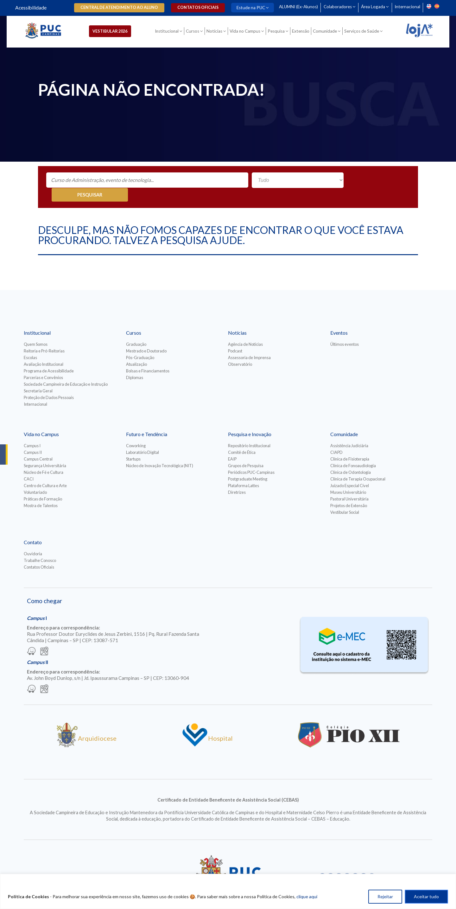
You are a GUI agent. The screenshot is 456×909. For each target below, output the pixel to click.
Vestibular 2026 (115, 32)
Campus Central (38, 445)
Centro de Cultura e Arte (45, 471)
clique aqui (306, 896)
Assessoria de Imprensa (249, 343)
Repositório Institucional (249, 432)
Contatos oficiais (194, 7)
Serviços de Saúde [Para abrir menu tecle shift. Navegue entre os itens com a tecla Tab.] (363, 32)
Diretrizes (237, 478)
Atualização (136, 350)
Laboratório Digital (142, 438)
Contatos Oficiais (39, 553)
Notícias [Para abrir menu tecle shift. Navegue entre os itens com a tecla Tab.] (216, 32)
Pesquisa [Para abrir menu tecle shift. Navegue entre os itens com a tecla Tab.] (278, 32)
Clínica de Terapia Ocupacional (357, 465)
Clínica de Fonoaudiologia (353, 451)
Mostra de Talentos (41, 491)
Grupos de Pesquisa (245, 451)
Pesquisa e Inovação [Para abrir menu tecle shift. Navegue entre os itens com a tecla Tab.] (249, 420)
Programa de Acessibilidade (49, 357)
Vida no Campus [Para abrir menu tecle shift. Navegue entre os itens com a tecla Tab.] (246, 32)
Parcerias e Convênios (43, 363)
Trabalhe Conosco (40, 546)
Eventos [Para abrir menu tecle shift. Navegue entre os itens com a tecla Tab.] (339, 319)
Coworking (136, 432)
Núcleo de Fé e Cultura (43, 458)
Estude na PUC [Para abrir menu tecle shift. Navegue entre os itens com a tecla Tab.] (246, 7)
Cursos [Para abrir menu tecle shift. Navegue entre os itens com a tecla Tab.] (194, 32)
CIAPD (336, 438)
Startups (133, 445)
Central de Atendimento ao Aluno (117, 7)
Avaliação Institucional (43, 350)
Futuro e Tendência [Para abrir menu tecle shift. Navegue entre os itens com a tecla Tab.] (146, 420)
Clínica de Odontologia (350, 458)
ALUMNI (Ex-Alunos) (295, 6)
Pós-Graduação (140, 343)
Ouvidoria (33, 540)
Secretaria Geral (38, 377)
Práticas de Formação (43, 485)
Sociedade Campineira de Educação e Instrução (66, 370)
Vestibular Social (344, 498)
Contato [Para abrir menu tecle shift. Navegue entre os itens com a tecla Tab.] (33, 528)
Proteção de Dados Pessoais (49, 383)
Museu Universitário (348, 478)
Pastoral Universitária (349, 485)
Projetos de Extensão (348, 491)
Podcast (235, 337)
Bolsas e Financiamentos (147, 357)
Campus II (33, 438)
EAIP (232, 445)
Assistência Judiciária (349, 432)
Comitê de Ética (242, 438)
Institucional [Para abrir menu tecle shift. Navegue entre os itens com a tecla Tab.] (168, 32)
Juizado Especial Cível (349, 471)
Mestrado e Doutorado (146, 337)
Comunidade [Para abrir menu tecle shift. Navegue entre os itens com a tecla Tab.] (327, 32)
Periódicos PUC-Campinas (251, 458)
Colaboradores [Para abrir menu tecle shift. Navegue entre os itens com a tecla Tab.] (335, 6)
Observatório (240, 350)
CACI (29, 465)
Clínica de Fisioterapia (349, 445)
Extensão (302, 32)
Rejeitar (385, 896)
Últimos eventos (344, 330)
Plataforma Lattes (243, 471)
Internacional (407, 6)
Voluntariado (35, 478)
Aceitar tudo (426, 896)
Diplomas (134, 363)
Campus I (32, 432)
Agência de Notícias (245, 330)
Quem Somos (36, 330)
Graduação (136, 330)
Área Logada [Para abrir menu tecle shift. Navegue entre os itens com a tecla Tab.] (372, 6)
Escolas (30, 343)
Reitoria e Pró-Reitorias (44, 337)
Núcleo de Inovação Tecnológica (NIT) (159, 451)
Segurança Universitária (45, 451)
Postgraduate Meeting (247, 465)
